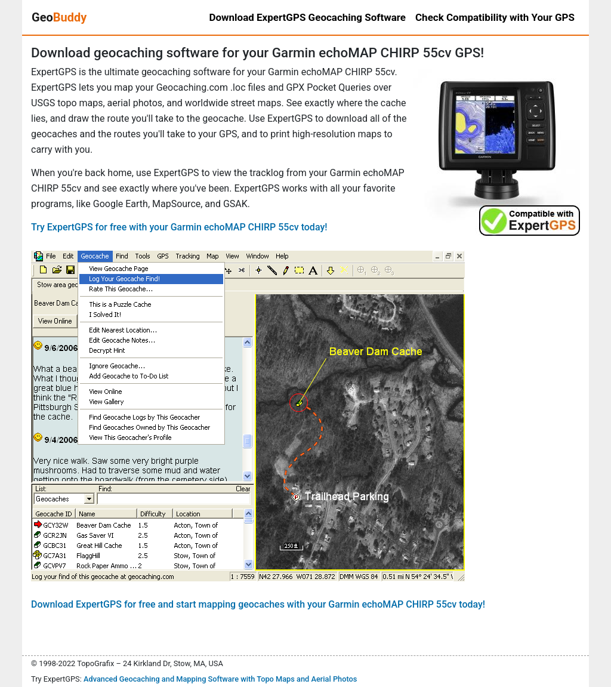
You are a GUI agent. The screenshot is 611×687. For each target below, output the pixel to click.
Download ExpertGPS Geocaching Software (307, 17)
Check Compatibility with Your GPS (495, 17)
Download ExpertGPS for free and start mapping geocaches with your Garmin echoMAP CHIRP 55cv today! (258, 604)
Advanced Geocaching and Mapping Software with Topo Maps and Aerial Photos (220, 678)
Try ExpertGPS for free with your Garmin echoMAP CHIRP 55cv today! (179, 227)
